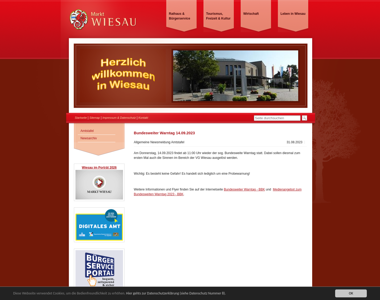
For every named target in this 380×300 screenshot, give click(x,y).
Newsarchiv (88, 138)
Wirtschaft (251, 14)
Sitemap (94, 117)
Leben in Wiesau (293, 14)
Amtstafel (87, 131)
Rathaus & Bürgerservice (179, 16)
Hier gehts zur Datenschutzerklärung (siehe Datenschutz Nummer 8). (176, 294)
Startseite (81, 117)
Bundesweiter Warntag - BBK (244, 189)
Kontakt (143, 117)
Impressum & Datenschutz (119, 117)
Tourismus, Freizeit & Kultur (218, 16)
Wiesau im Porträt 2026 (99, 167)
